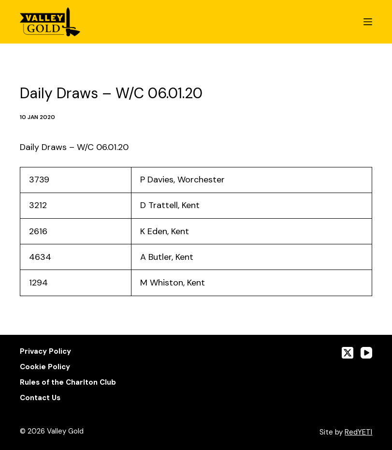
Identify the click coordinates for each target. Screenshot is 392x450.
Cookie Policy (45, 367)
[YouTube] (366, 353)
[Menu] (367, 21)
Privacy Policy (45, 351)
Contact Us (40, 398)
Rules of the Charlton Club (68, 382)
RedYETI (358, 432)
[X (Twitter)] (347, 353)
